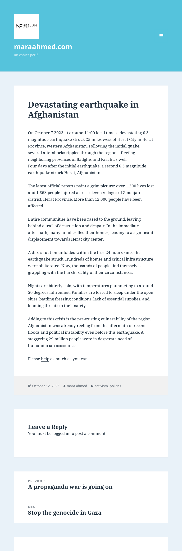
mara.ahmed (77, 386)
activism (101, 386)
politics (115, 386)
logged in (60, 433)
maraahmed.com (43, 46)
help (45, 358)
